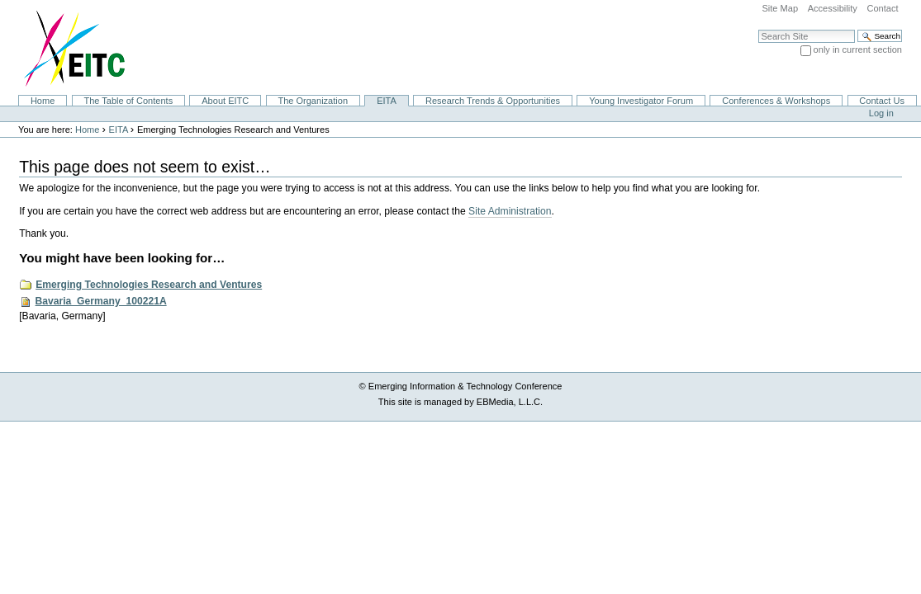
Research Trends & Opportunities (492, 101)
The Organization (313, 101)
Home (43, 101)
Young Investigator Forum (641, 101)
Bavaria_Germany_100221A (101, 301)
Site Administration (509, 211)
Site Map (780, 8)
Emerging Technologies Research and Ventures (149, 284)
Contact (882, 8)
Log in (881, 113)
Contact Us (881, 101)
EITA (386, 101)
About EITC (225, 101)
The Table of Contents (128, 101)
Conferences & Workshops (776, 101)
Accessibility (832, 8)
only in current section (858, 49)
